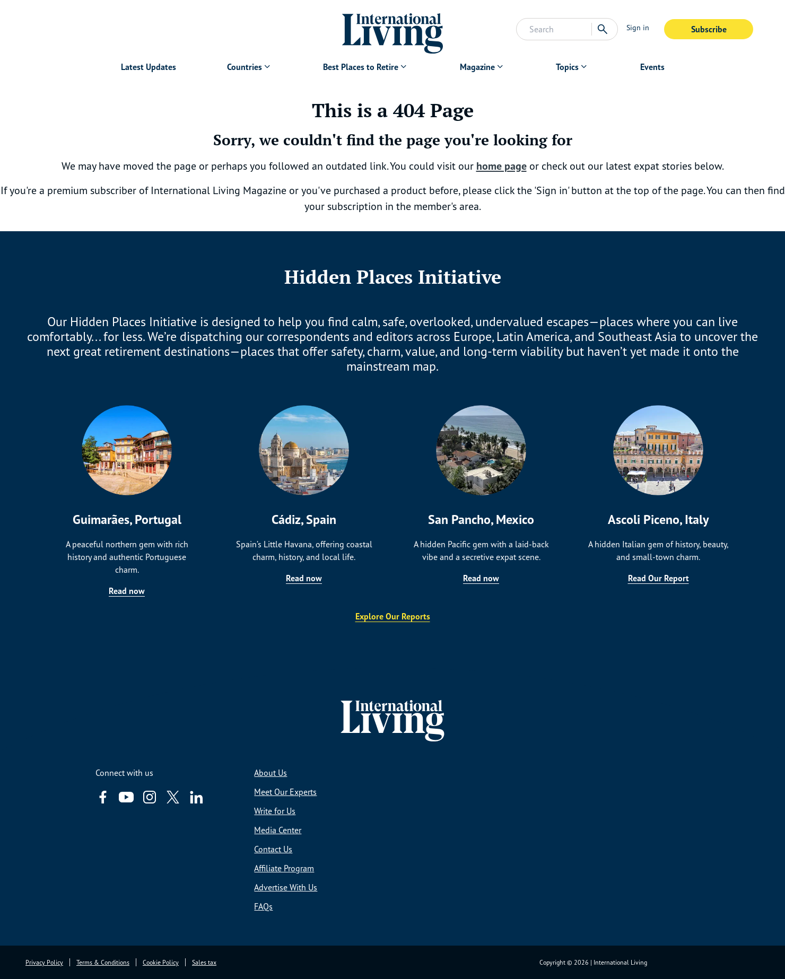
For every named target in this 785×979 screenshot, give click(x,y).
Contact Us (273, 849)
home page (501, 166)
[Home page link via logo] (393, 29)
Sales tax (204, 962)
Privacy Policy (44, 962)
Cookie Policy (161, 962)
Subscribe (709, 29)
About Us (270, 772)
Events (652, 67)
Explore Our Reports (392, 616)
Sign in (637, 27)
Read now (127, 590)
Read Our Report (658, 578)
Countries (244, 67)
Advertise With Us (285, 887)
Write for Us (274, 811)
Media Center (277, 830)
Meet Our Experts (285, 791)
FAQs (263, 906)
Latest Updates (148, 67)
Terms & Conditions (102, 962)
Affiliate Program (284, 868)
